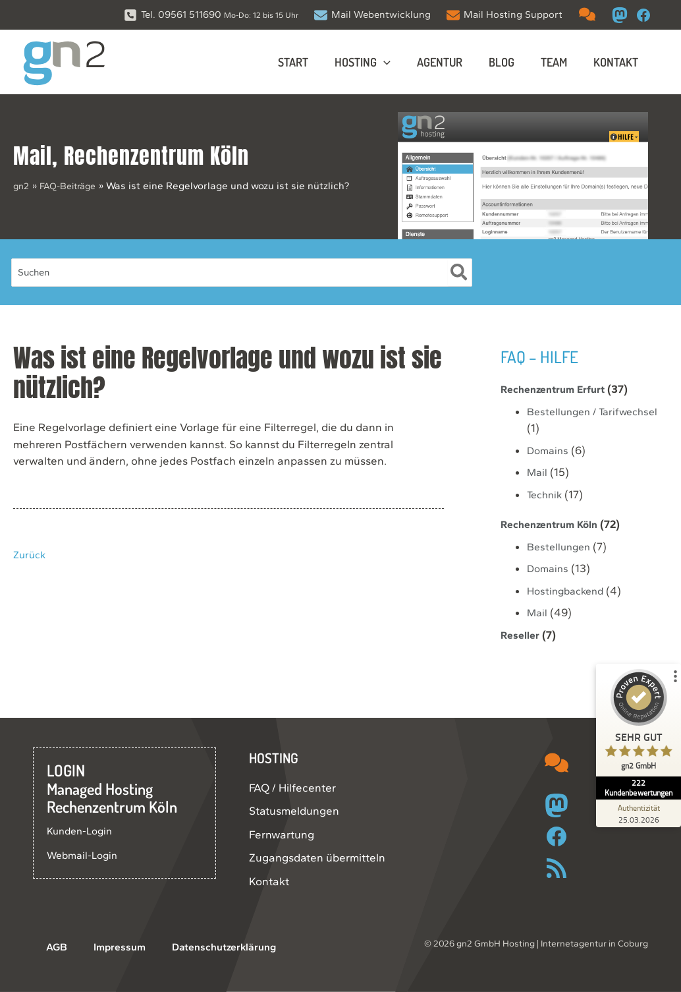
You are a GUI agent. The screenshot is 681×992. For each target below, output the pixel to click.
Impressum (95, 947)
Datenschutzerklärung (191, 947)
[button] (395, 62)
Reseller (522, 634)
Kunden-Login (83, 830)
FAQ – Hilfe (546, 355)
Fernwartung (281, 834)
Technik (546, 494)
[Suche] (459, 272)
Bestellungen (561, 546)
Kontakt (269, 881)
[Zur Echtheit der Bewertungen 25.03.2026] (631, 813)
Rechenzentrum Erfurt (558, 388)
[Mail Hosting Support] (504, 14)
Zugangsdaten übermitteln (317, 857)
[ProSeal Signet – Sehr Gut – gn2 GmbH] (631, 732)
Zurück (31, 554)
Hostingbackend (569, 590)
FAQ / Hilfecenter (292, 787)
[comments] (587, 14)
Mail (32, 156)
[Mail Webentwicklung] (372, 14)
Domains (549, 450)
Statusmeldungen (294, 810)
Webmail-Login (85, 854)
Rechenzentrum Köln (156, 156)
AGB (44, 947)
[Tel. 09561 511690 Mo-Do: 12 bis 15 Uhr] (211, 14)
